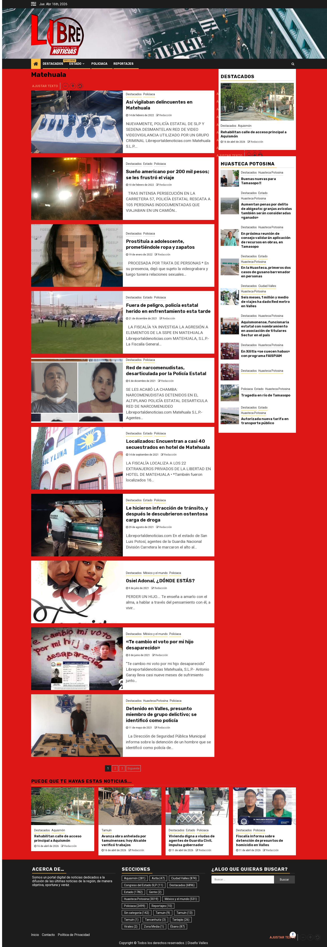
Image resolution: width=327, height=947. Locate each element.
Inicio (35, 935)
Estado (75, 64)
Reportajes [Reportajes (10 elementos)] (162, 906)
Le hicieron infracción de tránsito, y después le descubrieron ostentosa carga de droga (167, 514)
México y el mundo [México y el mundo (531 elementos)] (181, 899)
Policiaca (99, 64)
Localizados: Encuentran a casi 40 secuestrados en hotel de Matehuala (168, 444)
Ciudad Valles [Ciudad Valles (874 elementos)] (184, 878)
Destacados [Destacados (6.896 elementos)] (182, 885)
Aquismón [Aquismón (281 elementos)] (134, 878)
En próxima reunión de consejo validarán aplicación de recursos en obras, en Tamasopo (266, 240)
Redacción (165, 115)
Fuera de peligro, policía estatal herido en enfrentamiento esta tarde (168, 308)
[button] (65, 86)
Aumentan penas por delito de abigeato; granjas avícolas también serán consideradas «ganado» (266, 210)
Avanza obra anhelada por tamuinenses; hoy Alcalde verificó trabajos (124, 840)
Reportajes (123, 64)
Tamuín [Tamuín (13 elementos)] (184, 912)
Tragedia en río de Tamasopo (265, 395)
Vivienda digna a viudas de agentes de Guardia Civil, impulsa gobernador (192, 840)
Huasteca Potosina (155, 700)
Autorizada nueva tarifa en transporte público (265, 421)
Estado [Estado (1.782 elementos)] (133, 892)
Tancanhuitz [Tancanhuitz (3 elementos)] (155, 919)
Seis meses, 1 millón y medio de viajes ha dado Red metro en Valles (265, 301)
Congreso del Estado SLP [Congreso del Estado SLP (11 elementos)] (143, 885)
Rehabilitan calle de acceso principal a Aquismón (57, 838)
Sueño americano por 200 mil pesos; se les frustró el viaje (167, 174)
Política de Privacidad (74, 935)
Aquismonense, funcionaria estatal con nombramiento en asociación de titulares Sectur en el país (265, 328)
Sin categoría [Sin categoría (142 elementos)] (136, 912)
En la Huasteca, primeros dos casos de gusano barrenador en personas (266, 272)
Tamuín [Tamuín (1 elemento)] (131, 919)
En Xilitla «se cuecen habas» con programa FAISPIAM (265, 353)
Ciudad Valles (267, 286)
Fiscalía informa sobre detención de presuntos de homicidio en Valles (259, 840)
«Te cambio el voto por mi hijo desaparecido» (160, 645)
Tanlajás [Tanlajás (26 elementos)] (180, 919)
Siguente (133, 768)
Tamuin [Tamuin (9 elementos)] (163, 912)
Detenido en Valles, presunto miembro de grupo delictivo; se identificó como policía (161, 714)
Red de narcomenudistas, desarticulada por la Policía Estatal (166, 371)
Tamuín (107, 830)
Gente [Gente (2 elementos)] (155, 892)
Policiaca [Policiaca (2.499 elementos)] (134, 906)
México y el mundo (155, 573)
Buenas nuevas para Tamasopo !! (258, 181)
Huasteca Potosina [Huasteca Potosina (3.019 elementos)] (141, 899)
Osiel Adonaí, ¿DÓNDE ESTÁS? (160, 581)
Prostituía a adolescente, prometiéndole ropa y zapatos (160, 244)
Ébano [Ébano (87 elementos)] (177, 926)
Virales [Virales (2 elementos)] (130, 926)
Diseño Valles (197, 943)
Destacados (53, 64)
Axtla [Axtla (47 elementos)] (158, 878)
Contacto (48, 935)
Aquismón (245, 125)
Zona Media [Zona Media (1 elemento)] (154, 926)
